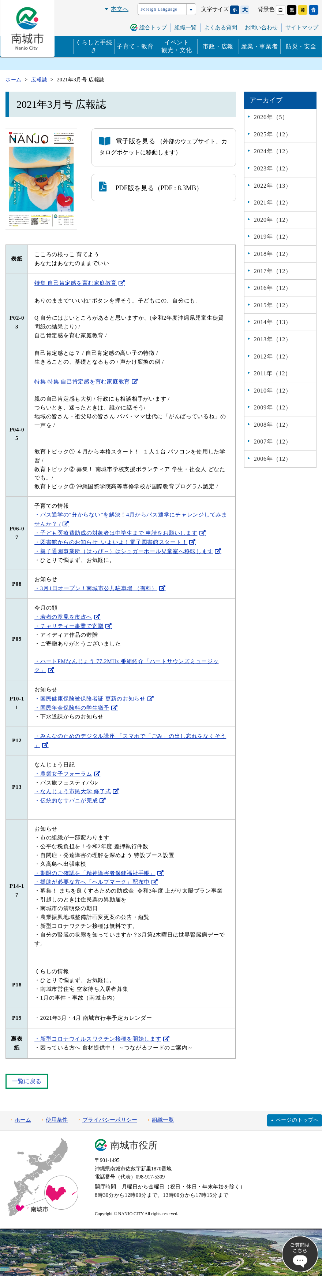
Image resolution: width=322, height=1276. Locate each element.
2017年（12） (273, 271)
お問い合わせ (261, 27)
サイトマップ (301, 27)
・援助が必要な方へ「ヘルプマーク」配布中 (92, 882)
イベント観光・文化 (176, 46)
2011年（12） (273, 373)
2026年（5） (271, 117)
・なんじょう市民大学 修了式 (72, 791)
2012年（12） (273, 356)
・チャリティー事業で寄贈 (69, 626)
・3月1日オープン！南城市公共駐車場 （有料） (95, 588)
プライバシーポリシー (109, 1120)
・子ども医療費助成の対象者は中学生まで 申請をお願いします (115, 533)
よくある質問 (220, 27)
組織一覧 (185, 27)
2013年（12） (273, 339)
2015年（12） (273, 305)
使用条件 (57, 1120)
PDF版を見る (126, 186)
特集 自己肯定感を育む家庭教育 (75, 283)
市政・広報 (218, 46)
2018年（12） (273, 254)
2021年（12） (273, 202)
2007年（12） (273, 441)
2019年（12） (273, 236)
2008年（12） (273, 425)
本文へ (119, 9)
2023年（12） (273, 168)
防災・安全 (301, 46)
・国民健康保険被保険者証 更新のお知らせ (90, 699)
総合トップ (153, 27)
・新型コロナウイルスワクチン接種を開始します (97, 1039)
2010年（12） (273, 390)
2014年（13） (273, 322)
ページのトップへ (297, 1120)
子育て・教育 (135, 46)
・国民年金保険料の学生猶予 (71, 708)
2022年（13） (273, 186)
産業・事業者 (259, 46)
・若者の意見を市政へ (63, 617)
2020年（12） (273, 220)
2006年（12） (273, 459)
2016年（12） (273, 288)
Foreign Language (159, 9)
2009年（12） (273, 407)
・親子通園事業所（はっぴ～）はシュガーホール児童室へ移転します (123, 551)
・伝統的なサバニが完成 (66, 801)
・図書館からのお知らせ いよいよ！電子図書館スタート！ (110, 542)
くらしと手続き (93, 46)
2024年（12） (273, 151)
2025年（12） (273, 134)
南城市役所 (134, 1145)
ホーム (23, 1120)
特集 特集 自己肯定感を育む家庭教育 (82, 382)
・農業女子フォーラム (63, 774)
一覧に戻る (26, 1081)
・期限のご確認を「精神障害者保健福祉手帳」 (95, 873)
